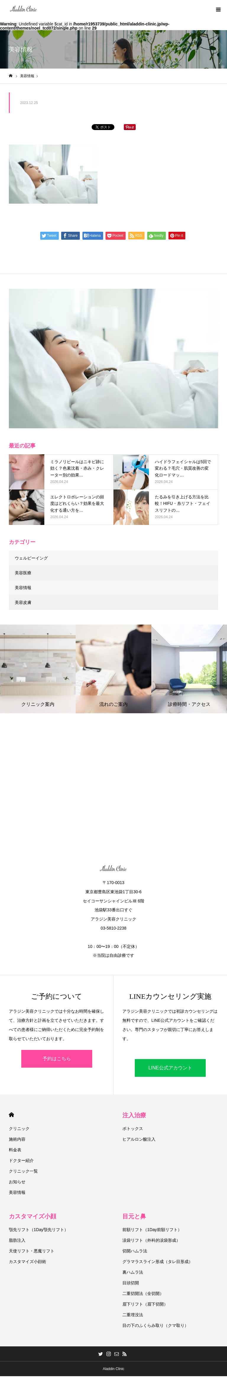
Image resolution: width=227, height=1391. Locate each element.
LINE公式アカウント (170, 1067)
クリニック (19, 1128)
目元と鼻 (134, 1216)
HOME (11, 1114)
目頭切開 (130, 1282)
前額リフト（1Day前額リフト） (152, 1229)
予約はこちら (57, 1058)
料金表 (15, 1149)
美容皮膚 (23, 602)
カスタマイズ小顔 (32, 1216)
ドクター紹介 (21, 1160)
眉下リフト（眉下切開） (145, 1304)
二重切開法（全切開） (143, 1293)
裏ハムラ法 (132, 1272)
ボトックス (132, 1128)
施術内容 (17, 1139)
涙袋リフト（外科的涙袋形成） (151, 1240)
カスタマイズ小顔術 (27, 1261)
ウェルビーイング (31, 558)
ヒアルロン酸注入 (138, 1139)
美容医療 (23, 572)
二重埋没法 (132, 1314)
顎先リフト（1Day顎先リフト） (38, 1229)
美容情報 (23, 587)
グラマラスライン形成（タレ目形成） (157, 1261)
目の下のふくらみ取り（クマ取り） (155, 1325)
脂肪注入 (17, 1240)
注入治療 (134, 1115)
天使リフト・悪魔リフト (31, 1251)
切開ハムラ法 (134, 1251)
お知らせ (17, 1181)
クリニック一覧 (23, 1171)
